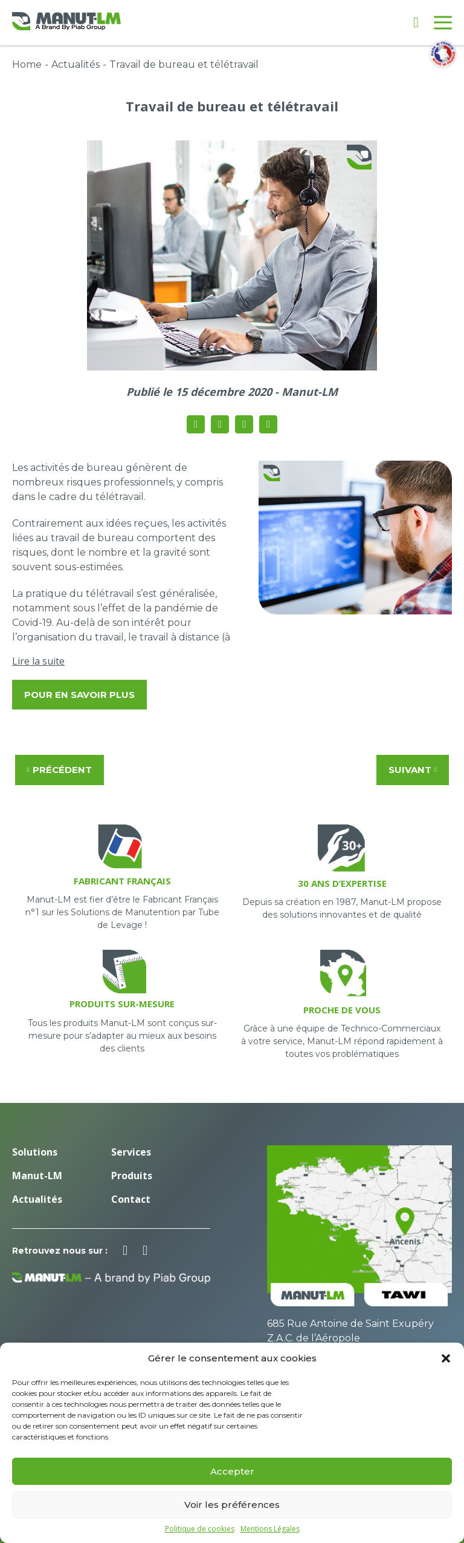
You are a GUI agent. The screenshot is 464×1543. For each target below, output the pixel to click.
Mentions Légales (270, 1529)
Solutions (34, 1152)
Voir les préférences (232, 1504)
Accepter (232, 1471)
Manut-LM (37, 1175)
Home (27, 64)
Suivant (412, 769)
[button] (446, 1358)
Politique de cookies (199, 1529)
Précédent (59, 769)
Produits (131, 1175)
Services (131, 1152)
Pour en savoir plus (79, 694)
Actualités (75, 64)
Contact (130, 1199)
